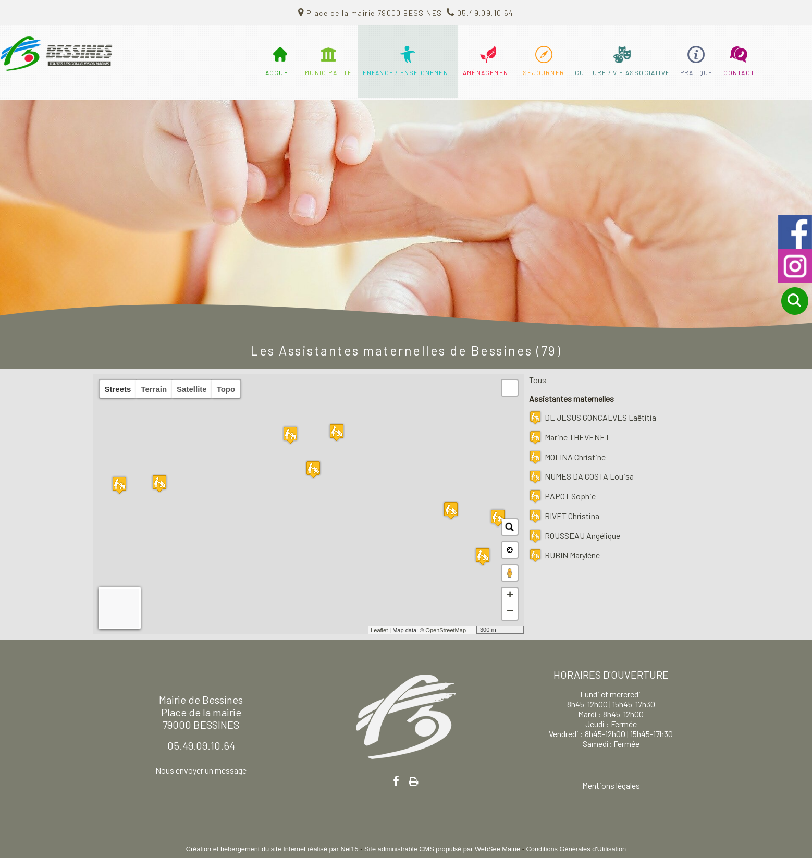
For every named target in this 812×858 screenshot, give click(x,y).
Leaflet (379, 630)
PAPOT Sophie (570, 496)
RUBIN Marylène (572, 555)
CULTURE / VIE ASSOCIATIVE (622, 72)
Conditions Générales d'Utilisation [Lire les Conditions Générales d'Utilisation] (576, 849)
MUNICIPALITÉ (328, 72)
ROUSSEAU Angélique (582, 536)
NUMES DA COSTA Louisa (589, 476)
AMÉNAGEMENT (487, 72)
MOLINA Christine (575, 457)
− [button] (510, 612)
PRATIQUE (696, 72)
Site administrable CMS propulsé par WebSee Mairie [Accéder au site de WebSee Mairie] (442, 849)
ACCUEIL (279, 72)
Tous (537, 380)
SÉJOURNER (543, 72)
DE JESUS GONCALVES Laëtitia (600, 417)
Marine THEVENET (577, 437)
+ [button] (510, 596)
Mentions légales (611, 785)
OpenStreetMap (445, 630)
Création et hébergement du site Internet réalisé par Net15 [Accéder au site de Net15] (272, 849)
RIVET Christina (572, 516)
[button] (510, 388)
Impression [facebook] (413, 779)
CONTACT (739, 72)
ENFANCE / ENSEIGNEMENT (407, 72)
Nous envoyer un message (201, 770)
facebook (396, 780)
